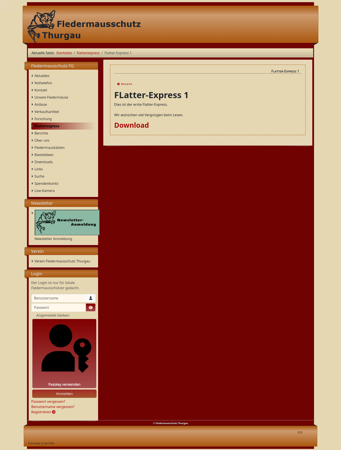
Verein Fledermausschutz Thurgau (62, 261)
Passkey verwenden (64, 354)
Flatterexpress (47, 126)
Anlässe (41, 104)
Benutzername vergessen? (53, 406)
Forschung (43, 118)
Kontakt (41, 90)
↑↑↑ (300, 432)
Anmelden (64, 393)
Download (131, 125)
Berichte (41, 133)
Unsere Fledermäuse (51, 97)
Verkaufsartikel (47, 111)
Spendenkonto (47, 183)
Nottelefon (43, 83)
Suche (39, 176)
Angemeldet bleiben (53, 315)
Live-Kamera (45, 190)
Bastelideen (44, 154)
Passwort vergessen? (48, 401)
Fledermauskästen (50, 147)
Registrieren (43, 412)
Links (39, 169)
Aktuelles (42, 75)
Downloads (44, 162)
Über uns (42, 140)
